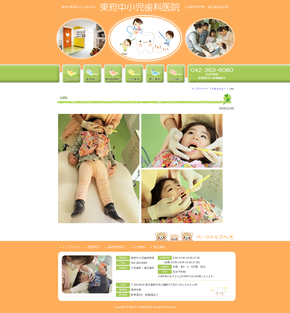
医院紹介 (94, 247)
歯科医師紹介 (117, 247)
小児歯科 (139, 247)
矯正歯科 (159, 247)
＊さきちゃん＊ (217, 88)
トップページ (198, 88)
